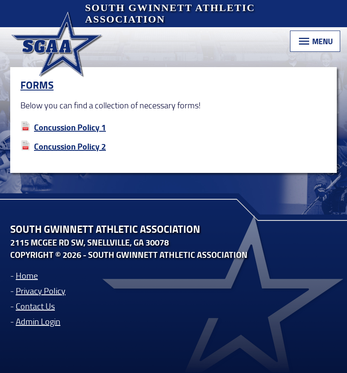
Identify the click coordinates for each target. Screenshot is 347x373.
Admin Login (38, 321)
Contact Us (35, 306)
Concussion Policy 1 (70, 127)
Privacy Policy (40, 291)
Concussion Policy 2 (70, 146)
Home (27, 275)
